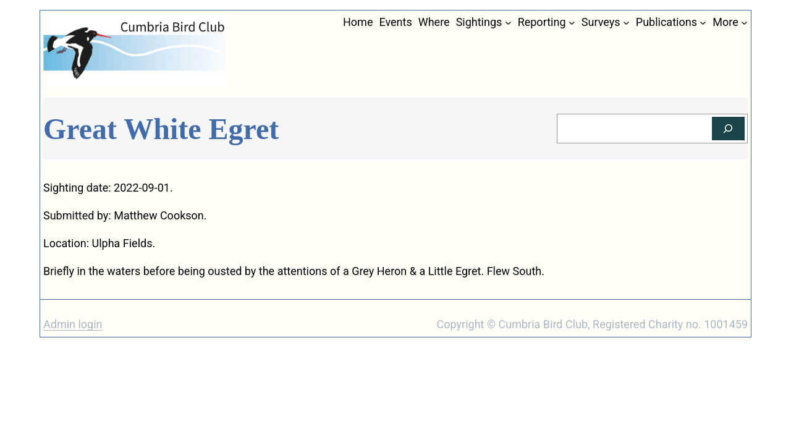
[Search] (728, 129)
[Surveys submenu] (626, 22)
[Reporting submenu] (572, 22)
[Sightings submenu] (508, 22)
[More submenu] (744, 22)
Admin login (73, 324)
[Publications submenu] (703, 22)
